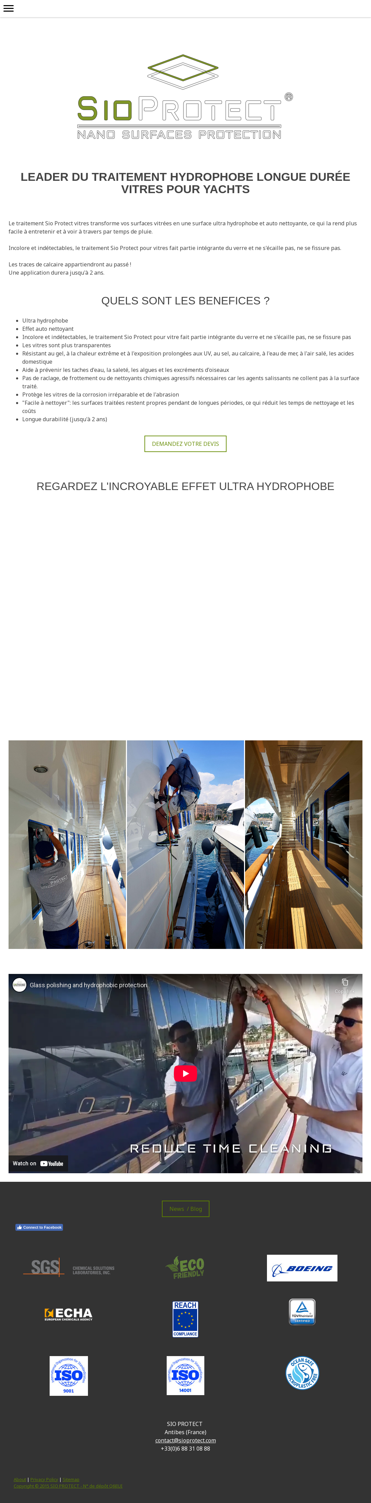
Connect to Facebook (39, 1227)
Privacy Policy (44, 1479)
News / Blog (185, 1209)
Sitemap (71, 1479)
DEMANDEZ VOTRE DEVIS (185, 444)
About (20, 1479)
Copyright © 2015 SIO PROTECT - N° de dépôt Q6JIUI (68, 1486)
